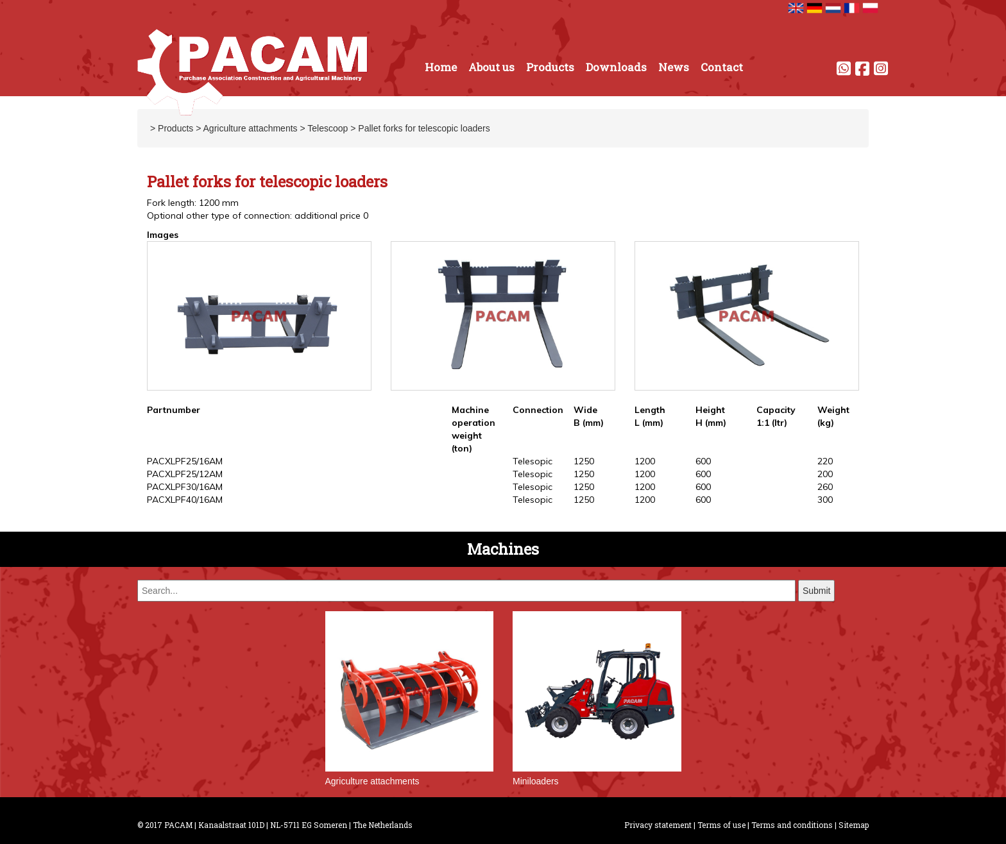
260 (825, 487)
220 (825, 461)
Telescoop (327, 128)
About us (491, 67)
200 (825, 474)
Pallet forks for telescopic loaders (424, 128)
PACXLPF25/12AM (185, 474)
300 (825, 499)
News (673, 67)
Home (441, 67)
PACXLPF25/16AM (185, 461)
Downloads (616, 67)
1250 (584, 461)
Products (550, 67)
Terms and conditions (792, 825)
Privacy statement (658, 825)
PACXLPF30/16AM (185, 487)
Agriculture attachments (250, 128)
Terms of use (721, 825)
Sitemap (854, 825)
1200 (645, 461)
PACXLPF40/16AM (185, 499)
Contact (722, 67)
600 (703, 461)
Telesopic (532, 461)
